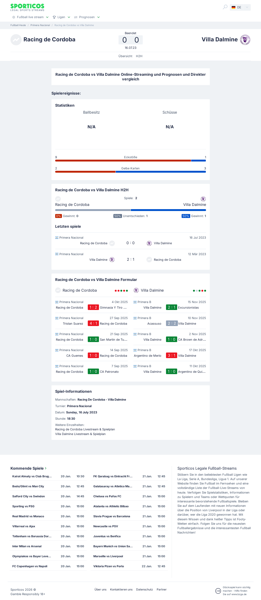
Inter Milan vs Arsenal (26, 546)
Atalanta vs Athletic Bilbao (111, 506)
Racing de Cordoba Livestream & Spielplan (85, 429)
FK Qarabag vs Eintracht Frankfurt (114, 476)
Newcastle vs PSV (105, 526)
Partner (162, 589)
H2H (139, 56)
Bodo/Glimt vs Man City (28, 486)
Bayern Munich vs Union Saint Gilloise (114, 546)
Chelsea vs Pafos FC (107, 496)
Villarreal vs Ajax (23, 526)
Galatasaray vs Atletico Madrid (114, 486)
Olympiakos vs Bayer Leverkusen (33, 556)
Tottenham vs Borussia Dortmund (33, 536)
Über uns (100, 589)
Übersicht (125, 56)
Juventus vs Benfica (107, 536)
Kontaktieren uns (121, 589)
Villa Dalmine (194, 204)
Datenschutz (144, 589)
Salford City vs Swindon (28, 496)
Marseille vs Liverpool (108, 556)
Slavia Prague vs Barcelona (111, 516)
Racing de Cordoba (72, 204)
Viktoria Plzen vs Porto (108, 566)
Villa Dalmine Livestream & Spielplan (80, 434)
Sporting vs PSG (23, 506)
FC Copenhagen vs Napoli (29, 566)
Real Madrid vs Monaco (28, 516)
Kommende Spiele (28, 468)
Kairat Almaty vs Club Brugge (32, 476)
